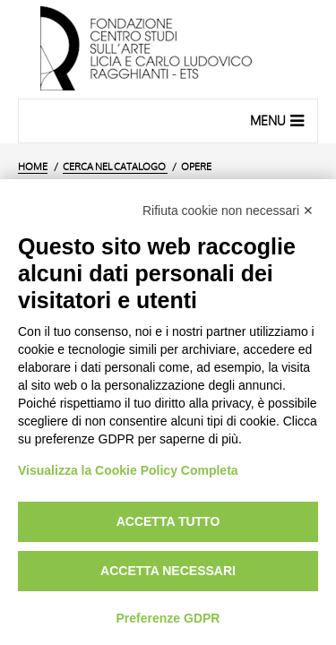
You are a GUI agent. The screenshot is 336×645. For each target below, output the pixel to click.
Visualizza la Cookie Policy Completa (128, 470)
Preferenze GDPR (168, 618)
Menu (279, 120)
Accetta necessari (168, 570)
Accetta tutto (168, 521)
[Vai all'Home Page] (168, 49)
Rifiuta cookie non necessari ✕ (228, 210)
